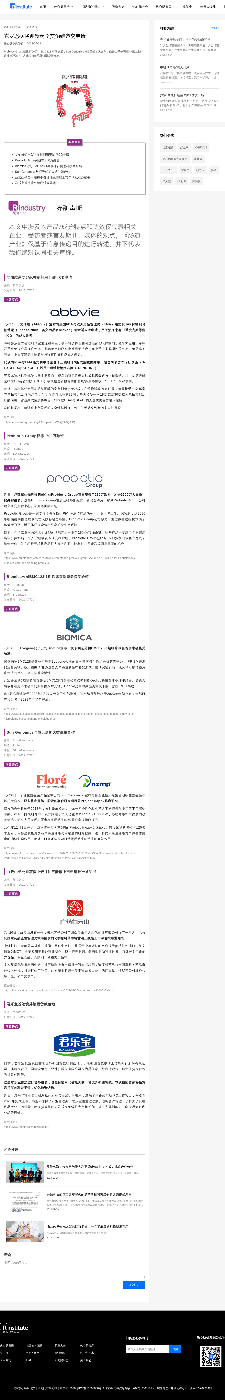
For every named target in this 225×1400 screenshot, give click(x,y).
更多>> (214, 27)
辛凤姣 (167, 181)
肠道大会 (60, 1345)
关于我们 (85, 1360)
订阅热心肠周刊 (137, 1338)
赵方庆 (200, 170)
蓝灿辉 (198, 158)
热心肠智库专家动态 (175, 158)
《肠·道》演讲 (34, 1345)
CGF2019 (168, 170)
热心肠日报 (7, 1345)
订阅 (175, 1349)
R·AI (28, 1360)
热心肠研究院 (12, 27)
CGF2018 (201, 147)
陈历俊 (196, 181)
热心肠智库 (87, 1345)
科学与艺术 (87, 1352)
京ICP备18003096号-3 (90, 1388)
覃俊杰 (185, 170)
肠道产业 (31, 27)
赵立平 (184, 147)
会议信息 (60, 1352)
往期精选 (167, 28)
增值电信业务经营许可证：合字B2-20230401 (184, 1388)
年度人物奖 (32, 1352)
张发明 (181, 181)
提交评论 (134, 1284)
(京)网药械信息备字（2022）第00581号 (130, 1388)
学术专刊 (5, 1360)
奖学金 (4, 1352)
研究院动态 (61, 1360)
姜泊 (214, 170)
